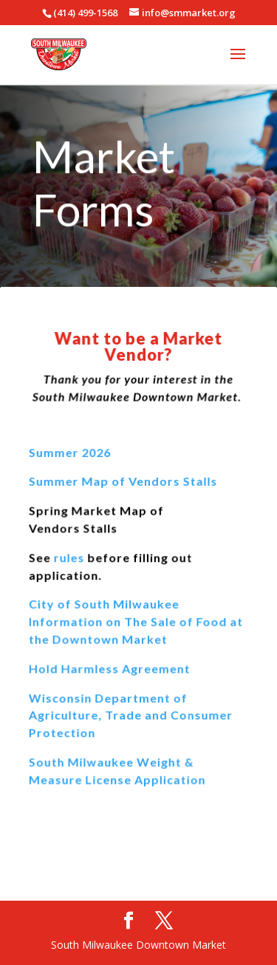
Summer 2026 (70, 453)
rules (69, 558)
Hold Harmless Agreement (110, 667)
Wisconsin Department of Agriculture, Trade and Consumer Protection (131, 714)
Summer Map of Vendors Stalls (123, 482)
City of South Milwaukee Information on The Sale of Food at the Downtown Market (136, 621)
